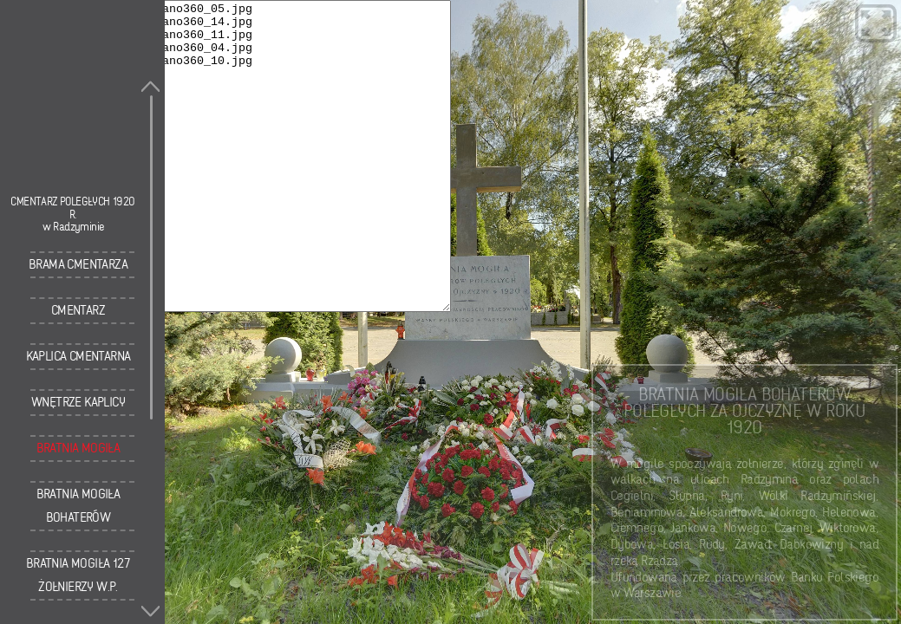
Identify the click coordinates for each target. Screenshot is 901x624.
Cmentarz (78, 310)
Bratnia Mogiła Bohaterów (78, 505)
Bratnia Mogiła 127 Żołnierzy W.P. (78, 575)
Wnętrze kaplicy (78, 402)
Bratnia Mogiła (78, 448)
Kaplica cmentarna (78, 356)
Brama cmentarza (78, 264)
